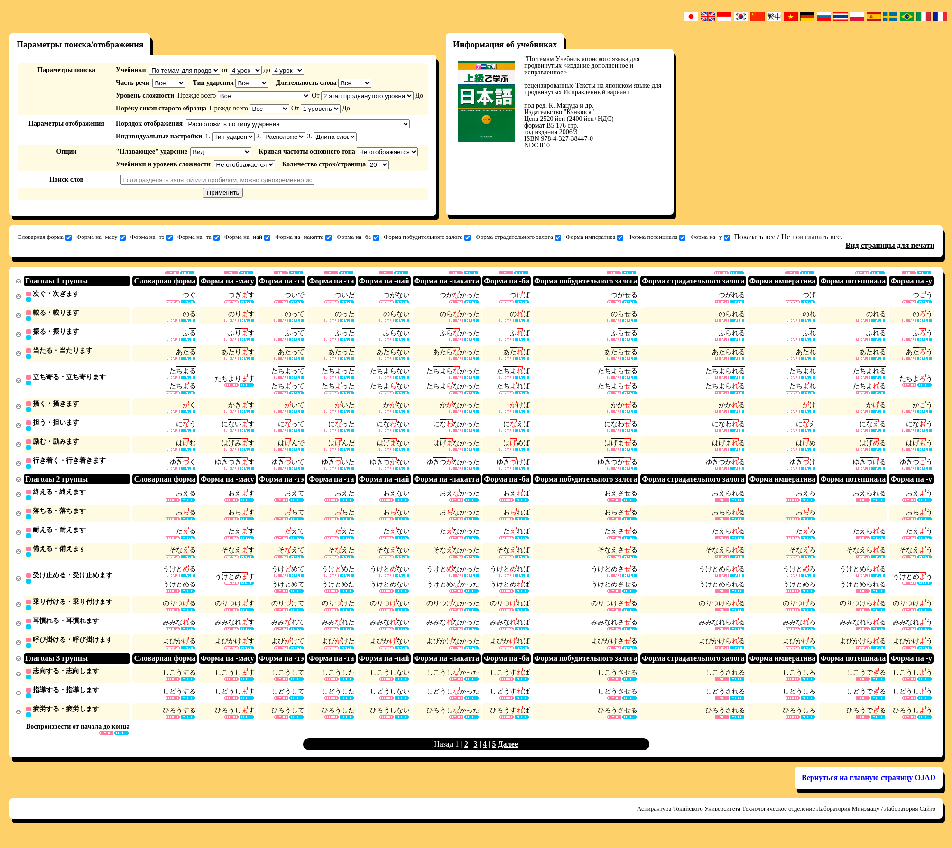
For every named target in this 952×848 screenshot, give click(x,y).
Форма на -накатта (303, 237)
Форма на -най (247, 237)
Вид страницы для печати (890, 245)
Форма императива (594, 237)
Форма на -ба (357, 237)
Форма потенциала (656, 237)
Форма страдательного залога (518, 237)
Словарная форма (45, 237)
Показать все (754, 237)
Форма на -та (198, 237)
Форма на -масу (101, 237)
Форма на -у (710, 237)
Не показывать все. (811, 237)
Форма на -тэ (151, 237)
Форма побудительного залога (427, 237)
